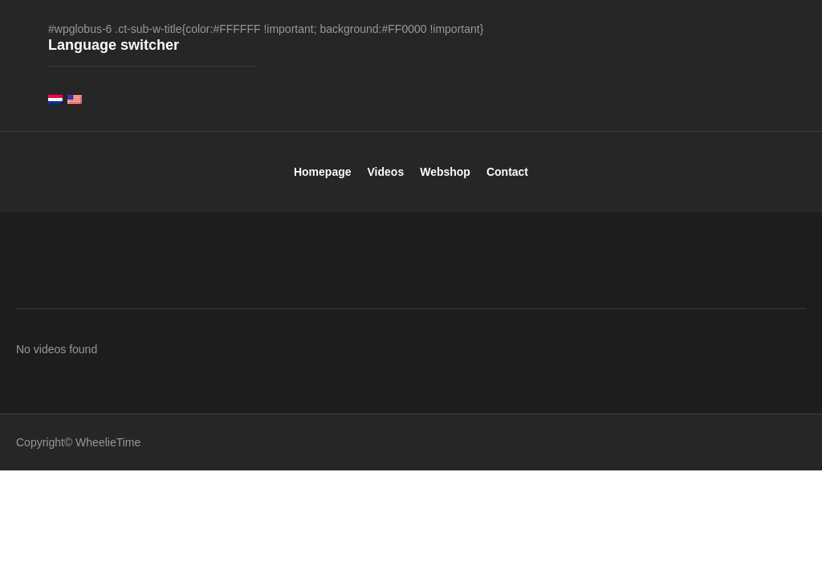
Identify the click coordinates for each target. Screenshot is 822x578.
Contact (507, 181)
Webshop (445, 181)
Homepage (323, 181)
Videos (386, 181)
